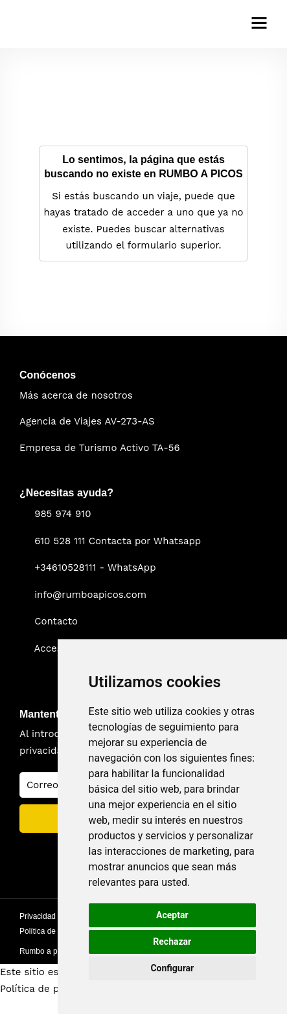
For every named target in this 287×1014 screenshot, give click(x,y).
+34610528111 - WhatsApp (95, 567)
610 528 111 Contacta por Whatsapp (117, 541)
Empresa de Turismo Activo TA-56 (99, 448)
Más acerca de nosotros (76, 395)
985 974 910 (62, 514)
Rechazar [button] (172, 941)
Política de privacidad (51, 989)
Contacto (56, 621)
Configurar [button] (172, 968)
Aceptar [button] (172, 915)
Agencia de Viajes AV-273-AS (87, 421)
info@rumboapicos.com (90, 595)
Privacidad (37, 916)
